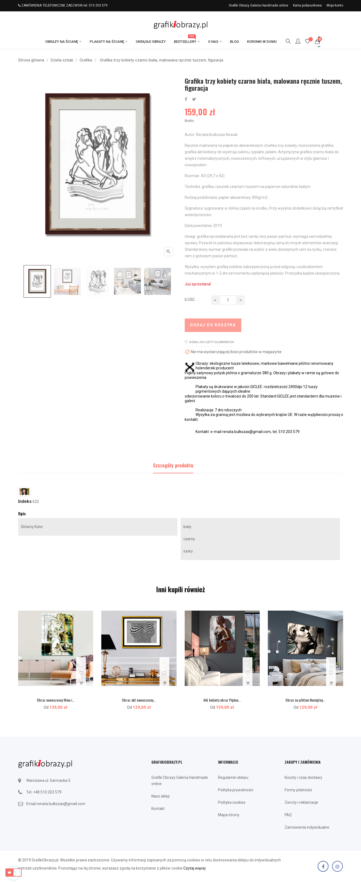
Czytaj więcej (194, 868)
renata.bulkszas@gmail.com (61, 804)
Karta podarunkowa (307, 5)
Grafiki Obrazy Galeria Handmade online (258, 5)
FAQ (288, 815)
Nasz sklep (160, 796)
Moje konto (335, 5)
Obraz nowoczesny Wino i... (55, 700)
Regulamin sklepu (233, 777)
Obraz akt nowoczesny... (139, 700)
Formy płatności (298, 790)
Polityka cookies (231, 802)
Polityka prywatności (235, 790)
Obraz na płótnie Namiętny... (305, 700)
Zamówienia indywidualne (307, 827)
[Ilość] (228, 300)
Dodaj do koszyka (213, 325)
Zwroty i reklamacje (301, 802)
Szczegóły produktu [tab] (173, 465)
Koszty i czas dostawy (303, 777)
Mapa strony (228, 815)
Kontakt (158, 808)
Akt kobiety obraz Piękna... (222, 700)
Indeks (25, 501)
